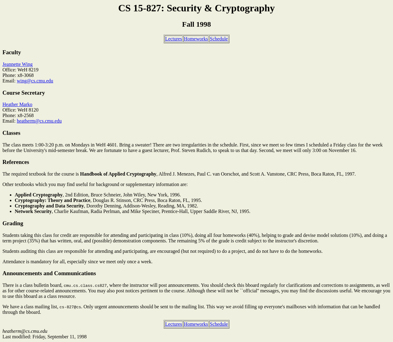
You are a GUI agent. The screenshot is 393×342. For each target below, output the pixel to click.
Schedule (219, 38)
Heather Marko (17, 104)
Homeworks (196, 38)
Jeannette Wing (17, 64)
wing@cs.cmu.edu (35, 80)
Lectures (173, 38)
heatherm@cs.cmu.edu (39, 121)
